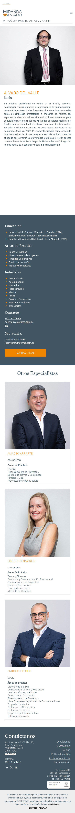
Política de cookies (60, 754)
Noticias (66, 749)
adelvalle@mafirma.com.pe (19, 321)
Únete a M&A (63, 745)
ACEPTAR (33, 808)
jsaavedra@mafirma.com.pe (19, 342)
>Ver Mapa (10, 753)
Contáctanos (63, 741)
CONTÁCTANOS (25, 352)
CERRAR (43, 808)
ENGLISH (6, 3)
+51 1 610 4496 (13, 318)
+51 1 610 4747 (13, 761)
